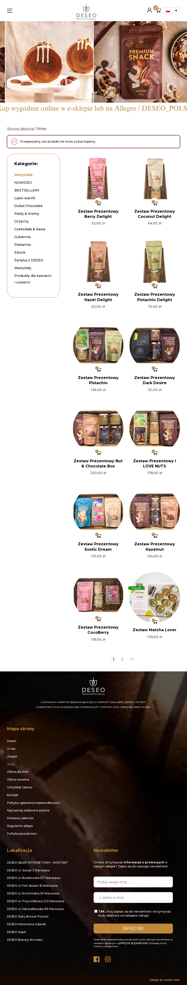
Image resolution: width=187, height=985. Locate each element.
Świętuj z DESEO (28, 260)
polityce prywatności (133, 943)
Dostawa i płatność (20, 818)
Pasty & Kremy (26, 213)
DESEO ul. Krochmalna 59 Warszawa (33, 893)
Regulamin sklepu (20, 826)
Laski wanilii (24, 198)
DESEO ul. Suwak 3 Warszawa (28, 870)
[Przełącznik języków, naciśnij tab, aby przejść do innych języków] (171, 10)
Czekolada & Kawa (29, 229)
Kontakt (12, 795)
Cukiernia (22, 237)
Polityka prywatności (22, 833)
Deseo (11, 741)
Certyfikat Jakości (19, 787)
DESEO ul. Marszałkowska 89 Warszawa (35, 909)
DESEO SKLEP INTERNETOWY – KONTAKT (37, 862)
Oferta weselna (18, 779)
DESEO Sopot (16, 932)
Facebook (97, 958)
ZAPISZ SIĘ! (133, 928)
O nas (11, 748)
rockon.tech (172, 979)
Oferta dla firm (17, 772)
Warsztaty (22, 268)
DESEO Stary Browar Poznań (27, 916)
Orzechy (21, 221)
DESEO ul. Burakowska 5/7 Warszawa (33, 878)
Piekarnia (22, 245)
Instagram (108, 958)
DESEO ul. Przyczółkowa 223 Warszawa (35, 901)
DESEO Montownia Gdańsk (26, 924)
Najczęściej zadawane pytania (28, 810)
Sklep (11, 764)
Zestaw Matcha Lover (154, 630)
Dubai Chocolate (28, 206)
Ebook (19, 252)
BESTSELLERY (27, 190)
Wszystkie (23, 175)
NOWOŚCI (23, 182)
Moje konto (149, 8)
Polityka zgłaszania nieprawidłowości (33, 803)
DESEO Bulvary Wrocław (25, 939)
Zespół (12, 756)
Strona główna (20, 129)
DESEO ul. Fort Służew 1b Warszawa (32, 885)
